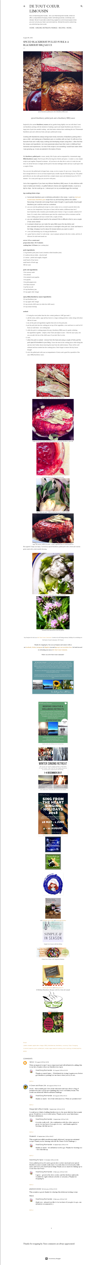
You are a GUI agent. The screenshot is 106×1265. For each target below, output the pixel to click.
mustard (25, 1048)
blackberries (51, 1045)
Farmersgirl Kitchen (61, 920)
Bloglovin (47, 647)
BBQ (45, 1045)
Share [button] (25, 1042)
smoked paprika (76, 1048)
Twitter (34, 647)
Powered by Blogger (53, 1258)
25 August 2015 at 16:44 (60, 1095)
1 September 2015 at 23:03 (57, 1109)
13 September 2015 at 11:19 (60, 1144)
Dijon (70, 1045)
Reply (31, 1081)
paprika (31, 1048)
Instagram (40, 647)
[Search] (81, 6)
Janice (31, 1062)
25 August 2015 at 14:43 (54, 1085)
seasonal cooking (57, 1048)
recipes (62, 28)
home (31, 28)
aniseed (30, 1045)
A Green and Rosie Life (37, 1085)
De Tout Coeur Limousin (44, 8)
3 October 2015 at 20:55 (51, 1160)
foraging (75, 1045)
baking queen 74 (59, 987)
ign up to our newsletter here (63, 647)
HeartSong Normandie (44, 1070)
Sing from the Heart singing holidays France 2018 (53, 835)
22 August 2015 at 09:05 (60, 1070)
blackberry (59, 1045)
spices (25, 1051)
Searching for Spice (36, 1160)
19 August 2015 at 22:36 (42, 1062)
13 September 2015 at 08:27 (45, 1136)
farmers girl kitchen (48, 987)
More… (69, 28)
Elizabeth (32, 1136)
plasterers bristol (35, 1189)
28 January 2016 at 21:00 (49, 1189)
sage (50, 1048)
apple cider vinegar (38, 1045)
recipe (47, 1048)
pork (35, 1048)
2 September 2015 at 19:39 (60, 1119)
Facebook (28, 647)
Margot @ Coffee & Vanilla (38, 1109)
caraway (65, 1045)
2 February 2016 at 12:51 (60, 1199)
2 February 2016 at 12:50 (60, 1172)
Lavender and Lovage (48, 920)
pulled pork (41, 1048)
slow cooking (67, 1048)
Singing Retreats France (46, 28)
